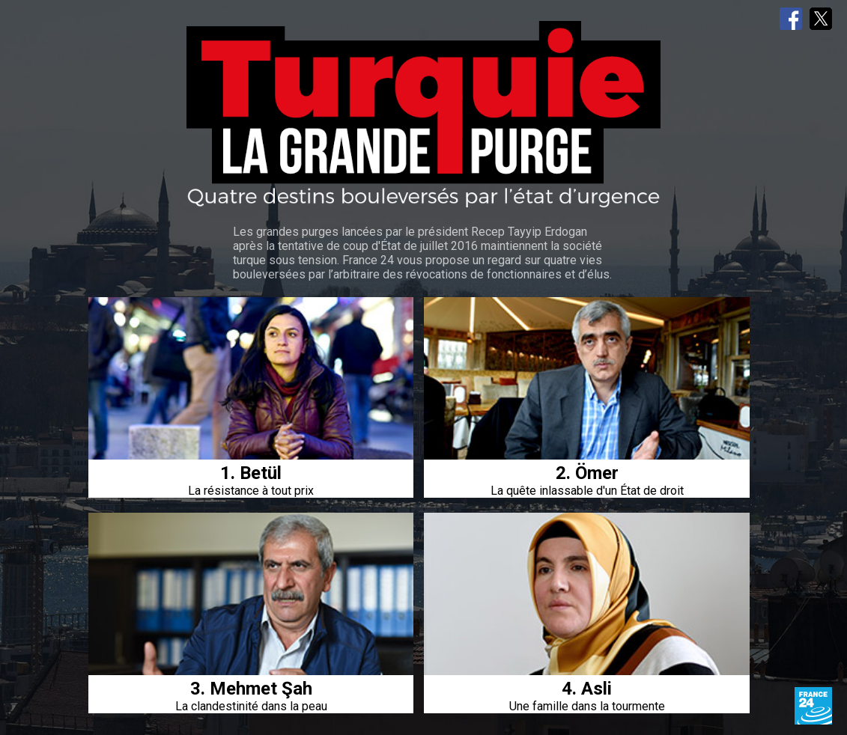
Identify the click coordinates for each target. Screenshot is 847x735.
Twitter (821, 18)
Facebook (791, 18)
